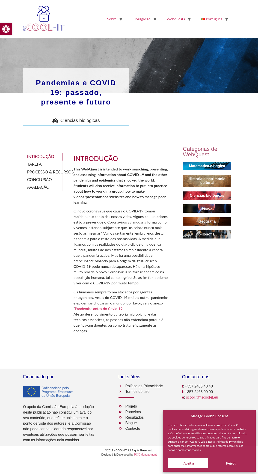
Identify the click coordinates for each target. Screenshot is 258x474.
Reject (231, 463)
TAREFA (34, 164)
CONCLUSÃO (39, 179)
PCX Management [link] (145, 454)
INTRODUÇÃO (40, 156)
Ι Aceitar (188, 463)
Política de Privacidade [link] (229, 441)
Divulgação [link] (142, 19)
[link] (6, 29)
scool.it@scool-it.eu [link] (202, 397)
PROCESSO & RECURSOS (44, 172)
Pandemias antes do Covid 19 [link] (99, 308)
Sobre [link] (111, 19)
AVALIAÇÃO (38, 187)
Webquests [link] (176, 19)
